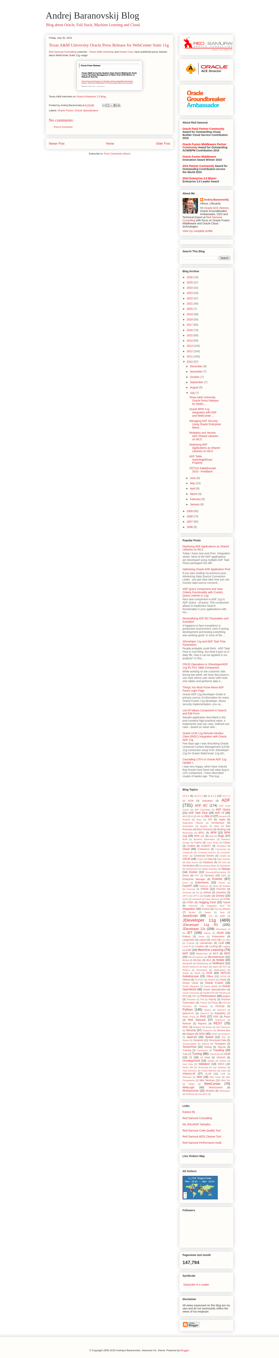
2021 (190, 303)
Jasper (207, 912)
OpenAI (211, 980)
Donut (186, 875)
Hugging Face (207, 902)
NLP (225, 967)
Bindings (221, 829)
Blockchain (188, 833)
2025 (190, 282)
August (194, 387)
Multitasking (202, 963)
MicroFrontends (195, 957)
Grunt (185, 899)
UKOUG (220, 1057)
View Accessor (190, 1071)
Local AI (186, 946)
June (193, 478)
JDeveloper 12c (194, 929)
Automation (188, 826)
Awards (204, 826)
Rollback (197, 1027)
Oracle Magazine (191, 986)
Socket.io (225, 1034)
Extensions (201, 882)
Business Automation (204, 839)
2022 (190, 298)
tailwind (205, 1044)
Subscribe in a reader (196, 1284)
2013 (190, 345)
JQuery (207, 933)
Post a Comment (63, 126)
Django (226, 868)
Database (208, 862)
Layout (202, 939)
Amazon (223, 816)
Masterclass (202, 953)
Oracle (222, 979)
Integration (189, 908)
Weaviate (187, 1077)
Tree (185, 1054)
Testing (208, 1047)
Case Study (212, 842)
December (196, 366)
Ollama (186, 979)
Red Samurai (197, 1019)
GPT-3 (186, 896)
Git (197, 892)
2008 (190, 516)
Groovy (220, 895)
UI (190, 1057)
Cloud (186, 849)
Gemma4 (187, 892)
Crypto (200, 859)
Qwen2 (207, 1010)
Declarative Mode (207, 865)
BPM (213, 832)
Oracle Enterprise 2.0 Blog (91, 96)
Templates (220, 1043)
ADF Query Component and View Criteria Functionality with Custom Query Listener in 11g (203, 592)
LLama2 (190, 943)
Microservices (216, 956)
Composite (188, 852)
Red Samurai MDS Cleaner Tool (202, 1136)
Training (187, 1050)
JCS (210, 916)
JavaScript (190, 916)
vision (224, 1071)
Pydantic (203, 1006)
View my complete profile (198, 231)
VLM (223, 1074)
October (195, 377)
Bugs (221, 835)
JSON (220, 932)
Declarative (189, 865)
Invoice (206, 909)
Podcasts (191, 999)
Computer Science (207, 852)
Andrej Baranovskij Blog (92, 15)
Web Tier (225, 1080)
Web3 (191, 1084)
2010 (190, 361)
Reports (202, 1023)
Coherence (203, 849)
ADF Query (223, 809)
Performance (208, 995)
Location (199, 946)
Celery (226, 842)
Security (191, 1030)
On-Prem (199, 980)
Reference (220, 1020)
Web (199, 1076)
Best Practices (205, 829)
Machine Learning (211, 950)
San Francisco (223, 1027)
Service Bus (223, 1030)
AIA (198, 816)
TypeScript (215, 1054)
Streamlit (198, 1040)
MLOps (197, 960)
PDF (194, 996)
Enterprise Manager (194, 879)
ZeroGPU (202, 1094)
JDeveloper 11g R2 (200, 925)
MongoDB (187, 963)
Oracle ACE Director (216, 207)
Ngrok (215, 967)
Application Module (193, 823)
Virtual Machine (209, 1071)
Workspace (224, 1091)
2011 (190, 356)
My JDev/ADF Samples (197, 1124)
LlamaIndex (206, 943)
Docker (193, 872)
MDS (227, 953)
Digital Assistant (209, 869)
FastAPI (187, 885)
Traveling (218, 1050)
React (227, 1016)
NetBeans (218, 963)
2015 (190, 335)
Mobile (220, 959)
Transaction (202, 1050)
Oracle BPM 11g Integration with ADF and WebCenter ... (203, 412)
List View (225, 940)
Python (188, 1009)
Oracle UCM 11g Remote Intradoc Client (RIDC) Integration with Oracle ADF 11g (204, 736)
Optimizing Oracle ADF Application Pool (206, 569)
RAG (203, 1016)
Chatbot (191, 846)
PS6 (225, 1003)
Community (220, 849)
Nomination (201, 970)
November (196, 371)
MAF (185, 953)
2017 (190, 324)
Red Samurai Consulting (62, 51)
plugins (226, 996)
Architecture (217, 822)
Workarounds (191, 1090)
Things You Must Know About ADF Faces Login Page (203, 689)
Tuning (197, 1054)
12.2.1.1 (198, 796)
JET (190, 933)
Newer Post (57, 143)
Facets (222, 883)
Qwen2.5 (221, 1010)
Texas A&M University (101, 51)
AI (192, 816)
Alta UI (208, 816)
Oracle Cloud (190, 983)
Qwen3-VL (188, 1013)
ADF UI (219, 812)
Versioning (203, 1067)
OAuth (197, 973)
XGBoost (190, 1094)
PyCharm (187, 1006)
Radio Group (189, 1016)
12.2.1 (186, 796)
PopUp (212, 999)
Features (203, 886)
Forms (204, 888)
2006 (190, 527)
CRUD (186, 858)
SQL (224, 1037)
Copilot (223, 856)
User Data (188, 1064)
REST (218, 1023)
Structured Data (217, 1040)
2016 (190, 330)
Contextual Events (204, 855)
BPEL (201, 832)
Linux (214, 939)
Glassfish (221, 892)
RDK (216, 1016)
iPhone (226, 909)
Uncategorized (191, 1060)
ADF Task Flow (198, 812)
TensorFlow (189, 1046)
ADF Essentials (202, 810)
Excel (185, 883)
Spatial (209, 1037)
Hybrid (226, 902)
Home (110, 143)
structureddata (189, 1044)
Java (222, 912)
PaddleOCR (209, 993)
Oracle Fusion (65, 110)
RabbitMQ (220, 1013)
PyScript (220, 1006)
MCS (215, 953)
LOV (188, 949)
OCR (209, 972)
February (196, 499)
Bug (212, 836)
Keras (201, 936)
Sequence (207, 1030)
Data (210, 859)
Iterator (192, 912)
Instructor (193, 906)
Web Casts (215, 1077)
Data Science (223, 859)
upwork (222, 1061)
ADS (185, 816)
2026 (190, 277)
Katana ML (189, 1111)
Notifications (220, 970)
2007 (190, 521)
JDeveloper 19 (223, 929)
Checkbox (221, 846)
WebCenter (212, 1084)
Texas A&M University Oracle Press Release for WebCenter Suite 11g (109, 45)
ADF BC (201, 805)
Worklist (210, 1090)
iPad (216, 909)
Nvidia (186, 973)
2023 (190, 292)
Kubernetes (218, 936)
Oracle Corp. (126, 51)
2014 (190, 340)
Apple (222, 819)
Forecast (191, 889)
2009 (190, 511)
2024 (190, 287)
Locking (213, 946)
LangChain (188, 939)
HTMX (190, 902)
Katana (186, 936)
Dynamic (209, 875)
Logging (226, 946)
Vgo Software (219, 1067)
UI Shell (205, 1057)
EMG (223, 875)
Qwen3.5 (204, 1013)
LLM (221, 942)
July (192, 392)
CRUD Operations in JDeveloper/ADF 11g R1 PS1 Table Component (205, 666)
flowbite (226, 886)
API (210, 819)
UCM (227, 1053)
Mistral (186, 960)
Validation (204, 1063)
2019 (190, 314)
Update (211, 1061)
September (197, 382)
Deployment (192, 869)
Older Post (163, 143)
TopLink (221, 1047)
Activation (207, 800)
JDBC (222, 916)
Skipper (190, 1034)
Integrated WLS (215, 906)
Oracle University (191, 993)
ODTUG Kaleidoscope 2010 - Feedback (202, 470)
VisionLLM (189, 1073)
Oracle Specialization (86, 110)
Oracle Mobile (211, 986)
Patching (223, 993)
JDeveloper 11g (199, 920)
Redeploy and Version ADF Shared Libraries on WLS (203, 436)
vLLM (208, 1073)
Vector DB (188, 1067)
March (194, 493)
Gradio (207, 895)
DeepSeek (225, 865)
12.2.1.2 (212, 796)
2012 (190, 351)
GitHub (207, 892)
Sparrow (192, 1037)
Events (217, 879)
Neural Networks (191, 967)
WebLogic (189, 1087)
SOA (202, 1033)
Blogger (184, 1350)
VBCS (221, 1064)
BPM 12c (199, 836)
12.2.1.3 (226, 796)
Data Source (192, 862)
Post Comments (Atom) (117, 153)
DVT (197, 875)
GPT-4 (196, 896)
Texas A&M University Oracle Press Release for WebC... (204, 400)
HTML (227, 899)
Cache (197, 842)
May (193, 483)
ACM (190, 800)
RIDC (186, 1027)
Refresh (187, 1023)
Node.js (186, 970)
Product (203, 1003)
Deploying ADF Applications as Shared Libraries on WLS (204, 448)
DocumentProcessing (216, 872)
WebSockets (215, 1087)
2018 (190, 319)
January (195, 504)
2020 (190, 308)
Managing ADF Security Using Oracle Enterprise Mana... (205, 424)
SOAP (214, 1034)
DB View (222, 862)
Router (209, 1027)
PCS (185, 996)
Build (185, 839)
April (193, 488)
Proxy (215, 1002)
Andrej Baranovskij (216, 199)
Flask (215, 886)
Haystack (196, 899)
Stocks (186, 1040)
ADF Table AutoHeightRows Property (200, 459)
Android (186, 819)
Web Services (207, 1080)
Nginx (205, 967)
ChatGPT (206, 846)
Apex (199, 819)
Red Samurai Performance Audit (202, 1142)
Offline (209, 976)
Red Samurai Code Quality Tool (201, 1130)
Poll (202, 999)
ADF (225, 800)
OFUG (223, 976)
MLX (208, 960)
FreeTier (221, 889)
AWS (216, 826)
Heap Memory (212, 899)
